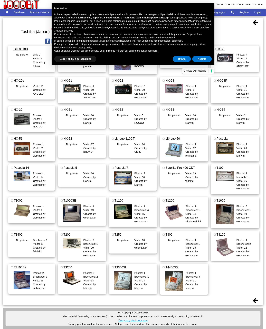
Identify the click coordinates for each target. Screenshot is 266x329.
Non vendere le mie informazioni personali (159, 40)
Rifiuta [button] (182, 59)
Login (257, 12)
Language (219, 12)
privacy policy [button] (85, 47)
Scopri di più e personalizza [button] (75, 59)
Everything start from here (133, 320)
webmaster (106, 324)
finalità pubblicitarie (74, 27)
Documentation (39, 12)
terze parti (107, 21)
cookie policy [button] (200, 17)
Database (19, 12)
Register (244, 12)
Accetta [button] (202, 59)
